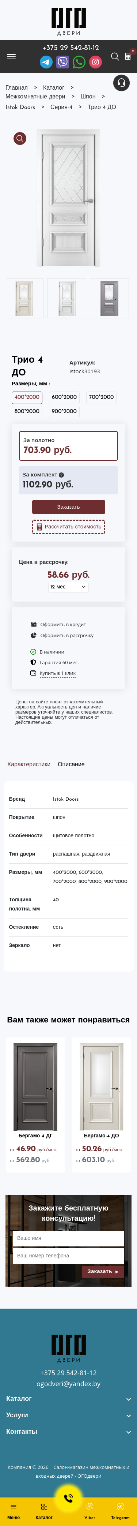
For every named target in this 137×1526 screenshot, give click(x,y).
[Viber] (62, 62)
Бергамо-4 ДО (101, 1136)
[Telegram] (46, 62)
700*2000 (101, 397)
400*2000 (27, 397)
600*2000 (64, 397)
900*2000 (64, 412)
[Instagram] (95, 62)
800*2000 (27, 412)
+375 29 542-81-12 (70, 48)
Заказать (68, 507)
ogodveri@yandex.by (68, 1383)
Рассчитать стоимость (69, 527)
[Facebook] (79, 62)
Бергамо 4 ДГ (36, 1136)
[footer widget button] (68, 1399)
